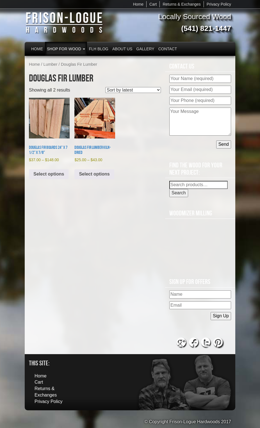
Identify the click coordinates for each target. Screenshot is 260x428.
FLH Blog (98, 49)
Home (138, 4)
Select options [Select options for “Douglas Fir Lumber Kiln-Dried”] (94, 174)
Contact (167, 49)
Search (179, 192)
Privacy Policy (219, 4)
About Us (122, 49)
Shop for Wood (66, 49)
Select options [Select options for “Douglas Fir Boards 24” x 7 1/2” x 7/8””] (48, 174)
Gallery (145, 49)
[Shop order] (133, 90)
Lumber (51, 64)
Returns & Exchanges (181, 4)
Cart (153, 4)
